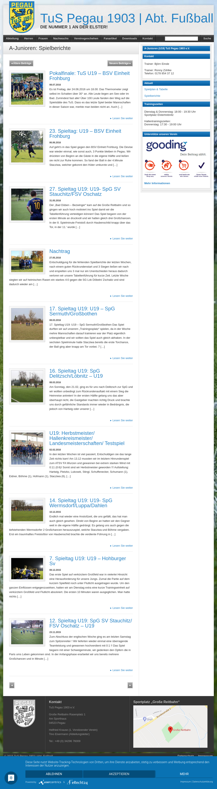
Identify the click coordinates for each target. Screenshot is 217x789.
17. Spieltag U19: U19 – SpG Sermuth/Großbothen (82, 311)
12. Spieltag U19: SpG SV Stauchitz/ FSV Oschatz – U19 (90, 623)
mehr (185, 774)
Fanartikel (110, 38)
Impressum (205, 755)
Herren (28, 38)
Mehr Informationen (157, 183)
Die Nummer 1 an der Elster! (74, 27)
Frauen (43, 38)
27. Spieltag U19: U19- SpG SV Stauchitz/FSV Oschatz (85, 191)
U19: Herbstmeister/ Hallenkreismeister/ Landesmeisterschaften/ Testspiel (86, 438)
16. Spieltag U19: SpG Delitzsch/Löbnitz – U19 (76, 373)
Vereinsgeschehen (86, 38)
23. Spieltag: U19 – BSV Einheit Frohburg (85, 133)
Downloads (129, 38)
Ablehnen (53, 774)
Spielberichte (152, 95)
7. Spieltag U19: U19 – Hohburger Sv (87, 560)
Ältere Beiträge (21, 63)
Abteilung (12, 38)
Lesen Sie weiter (121, 118)
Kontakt (147, 38)
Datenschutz (186, 755)
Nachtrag (59, 251)
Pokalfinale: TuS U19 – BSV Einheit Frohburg (89, 75)
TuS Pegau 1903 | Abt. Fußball (126, 18)
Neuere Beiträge (120, 63)
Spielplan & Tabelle (156, 89)
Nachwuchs (60, 38)
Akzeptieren (119, 774)
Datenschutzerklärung (202, 782)
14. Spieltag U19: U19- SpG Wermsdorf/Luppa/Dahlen (81, 502)
